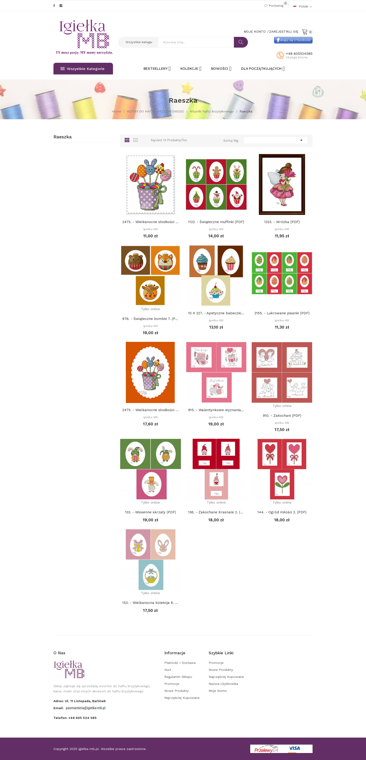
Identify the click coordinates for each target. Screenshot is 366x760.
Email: (59, 708)
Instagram (61, 5)
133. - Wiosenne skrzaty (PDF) (150, 512)
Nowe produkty (176, 691)
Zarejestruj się (283, 31)
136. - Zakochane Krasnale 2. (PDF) (216, 512)
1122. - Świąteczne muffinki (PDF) (216, 222)
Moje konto (218, 691)
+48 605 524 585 (82, 718)
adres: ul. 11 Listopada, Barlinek (79, 701)
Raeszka (62, 137)
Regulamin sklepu (178, 677)
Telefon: (75, 718)
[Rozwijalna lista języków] (303, 6)
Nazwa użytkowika (223, 684)
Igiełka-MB (150, 229)
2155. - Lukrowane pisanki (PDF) (282, 313)
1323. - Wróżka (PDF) (282, 222)
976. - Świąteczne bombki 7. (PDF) (150, 319)
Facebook (54, 5)
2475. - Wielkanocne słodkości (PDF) (150, 222)
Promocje (171, 684)
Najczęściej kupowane (182, 698)
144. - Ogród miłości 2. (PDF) (281, 512)
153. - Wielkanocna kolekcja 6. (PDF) (150, 603)
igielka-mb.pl (88, 749)
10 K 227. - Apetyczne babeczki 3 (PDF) (216, 313)
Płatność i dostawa (180, 663)
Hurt (167, 670)
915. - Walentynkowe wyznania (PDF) (216, 410)
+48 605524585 (299, 54)
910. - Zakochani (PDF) (282, 415)
